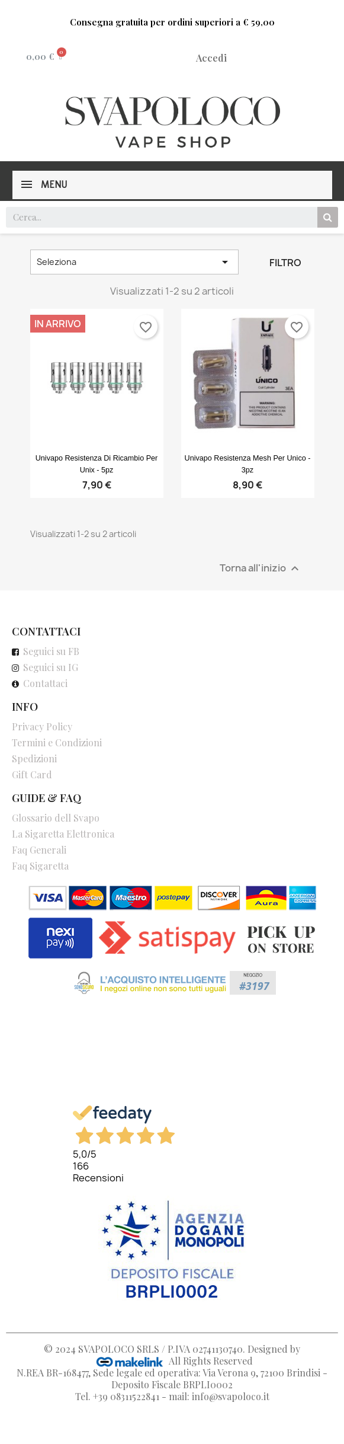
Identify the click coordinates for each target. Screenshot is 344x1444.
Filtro (285, 262)
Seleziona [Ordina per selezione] (135, 262)
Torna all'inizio (261, 568)
